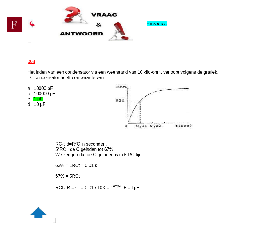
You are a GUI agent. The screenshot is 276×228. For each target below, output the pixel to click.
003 (31, 61)
